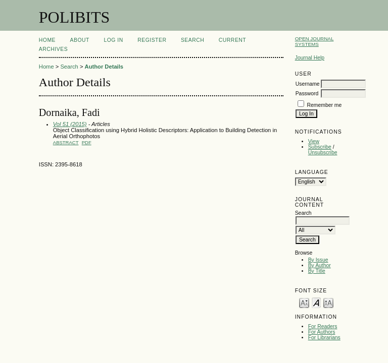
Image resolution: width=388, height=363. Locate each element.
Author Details (104, 67)
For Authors (321, 332)
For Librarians (324, 337)
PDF (86, 142)
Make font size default (316, 302)
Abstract (66, 142)
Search (192, 40)
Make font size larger (328, 302)
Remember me (324, 105)
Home (47, 40)
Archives (53, 49)
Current (232, 40)
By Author (319, 265)
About (79, 40)
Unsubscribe (322, 152)
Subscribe (319, 147)
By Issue (318, 260)
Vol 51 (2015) (70, 124)
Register (151, 40)
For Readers (322, 326)
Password (307, 93)
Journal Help (309, 57)
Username (308, 84)
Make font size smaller (304, 302)
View (313, 141)
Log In (113, 40)
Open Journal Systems (314, 41)
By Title (316, 271)
